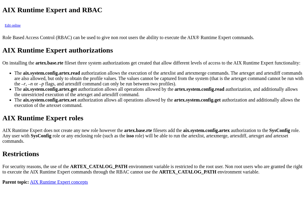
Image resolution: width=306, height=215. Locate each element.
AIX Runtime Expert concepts (59, 182)
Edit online (13, 25)
